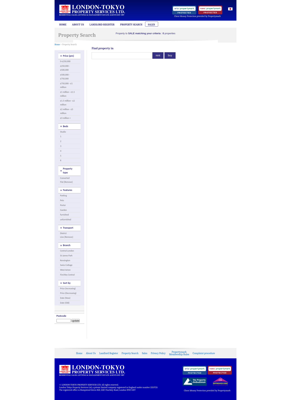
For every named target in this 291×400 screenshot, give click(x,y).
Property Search (131, 24)
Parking (63, 195)
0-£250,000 (65, 61)
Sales (151, 24)
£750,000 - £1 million (66, 85)
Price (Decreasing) (68, 293)
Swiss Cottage (66, 265)
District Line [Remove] (66, 235)
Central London (67, 250)
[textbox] (121, 55)
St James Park (66, 255)
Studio (63, 131)
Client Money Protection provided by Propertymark (197, 16)
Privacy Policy (158, 353)
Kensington (65, 260)
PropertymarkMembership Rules (179, 353)
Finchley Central (67, 274)
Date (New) (65, 298)
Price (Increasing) (68, 288)
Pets (62, 200)
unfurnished (65, 219)
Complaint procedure (204, 353)
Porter (63, 205)
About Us (78, 24)
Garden (63, 210)
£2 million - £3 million (66, 111)
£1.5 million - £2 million (67, 102)
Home (62, 24)
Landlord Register (102, 24)
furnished (64, 214)
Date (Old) (64, 302)
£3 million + (65, 118)
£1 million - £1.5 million (67, 94)
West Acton (65, 270)
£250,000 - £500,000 (65, 68)
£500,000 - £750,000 (65, 76)
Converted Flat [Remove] (66, 180)
